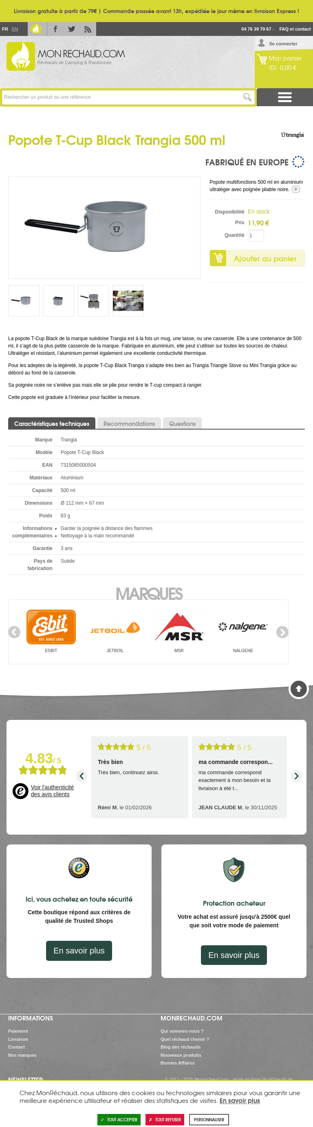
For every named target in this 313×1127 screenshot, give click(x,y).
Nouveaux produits (181, 1055)
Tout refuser (165, 1119)
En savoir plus (79, 950)
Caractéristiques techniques (51, 423)
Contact (16, 1047)
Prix (240, 222)
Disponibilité (230, 212)
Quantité (235, 235)
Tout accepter (119, 1119)
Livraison (18, 1039)
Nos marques (22, 1055)
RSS (88, 29)
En (15, 29)
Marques (148, 592)
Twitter (72, 29)
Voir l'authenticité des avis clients (52, 791)
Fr (5, 29)
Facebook (55, 29)
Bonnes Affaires (178, 1062)
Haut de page (299, 689)
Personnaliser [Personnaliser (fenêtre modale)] (209, 1119)
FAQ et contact (295, 29)
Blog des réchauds (181, 1047)
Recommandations (129, 423)
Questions (182, 423)
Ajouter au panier (265, 258)
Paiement (18, 1031)
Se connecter (283, 43)
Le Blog (36, 29)
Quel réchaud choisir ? (185, 1039)
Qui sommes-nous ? (182, 1031)
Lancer (247, 97)
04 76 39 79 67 (256, 29)
